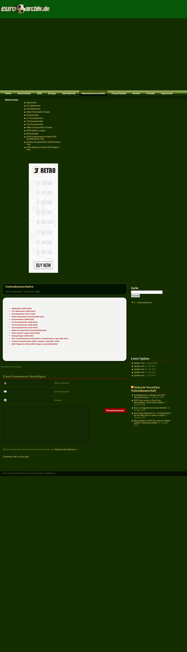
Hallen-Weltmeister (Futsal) (38, 112)
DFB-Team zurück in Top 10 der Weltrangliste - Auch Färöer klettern (149, 401)
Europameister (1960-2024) (22, 319)
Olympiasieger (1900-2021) (22, 336)
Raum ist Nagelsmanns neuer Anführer (150, 408)
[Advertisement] (34, 54)
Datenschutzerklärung (64, 456)
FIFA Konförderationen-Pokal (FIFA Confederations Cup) (41, 138)
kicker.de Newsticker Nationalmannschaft (145, 389)
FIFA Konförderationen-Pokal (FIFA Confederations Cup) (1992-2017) (39, 338)
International (68, 93)
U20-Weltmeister (33, 109)
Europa (52, 93)
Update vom (139, 363)
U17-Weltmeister (33, 106)
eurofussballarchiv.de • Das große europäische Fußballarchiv (33, 480)
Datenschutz (11, 100)
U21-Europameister (34, 124)
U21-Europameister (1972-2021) (24, 328)
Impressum (167, 93)
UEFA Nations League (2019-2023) (25, 333)
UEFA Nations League (35, 130)
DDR (39, 93)
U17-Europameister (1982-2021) (24, 322)
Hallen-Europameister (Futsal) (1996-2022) (28, 330)
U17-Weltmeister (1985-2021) (23, 311)
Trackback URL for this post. (16, 464)
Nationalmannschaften (93, 93)
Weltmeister (31, 102)
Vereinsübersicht (144, 302)
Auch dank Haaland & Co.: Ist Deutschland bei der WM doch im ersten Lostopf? (152, 414)
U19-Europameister (34, 121)
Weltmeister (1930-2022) (21, 308)
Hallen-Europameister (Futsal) (39, 127)
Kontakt (150, 93)
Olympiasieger (32, 133)
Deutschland (24, 93)
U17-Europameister (34, 118)
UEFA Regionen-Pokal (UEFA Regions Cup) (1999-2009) (34, 344)
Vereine (136, 93)
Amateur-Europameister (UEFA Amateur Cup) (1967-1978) (35, 341)
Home (8, 93)
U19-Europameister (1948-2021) (24, 325)
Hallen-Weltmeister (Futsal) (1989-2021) (27, 317)
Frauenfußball (118, 93)
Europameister (32, 115)
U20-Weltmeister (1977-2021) (23, 314)
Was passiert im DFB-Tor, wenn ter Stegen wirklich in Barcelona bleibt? (152, 421)
